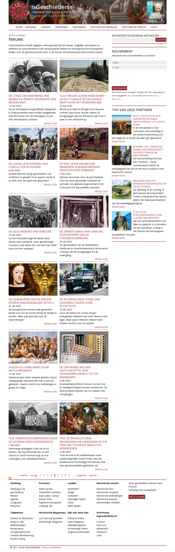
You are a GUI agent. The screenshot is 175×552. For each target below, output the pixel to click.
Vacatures (102, 531)
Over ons (101, 525)
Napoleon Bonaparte (50, 502)
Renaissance (16, 528)
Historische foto (105, 488)
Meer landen (74, 505)
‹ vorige (33, 475)
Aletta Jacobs (46, 488)
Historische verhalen (103, 27)
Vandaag (30, 27)
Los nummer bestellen (51, 518)
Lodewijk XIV (45, 505)
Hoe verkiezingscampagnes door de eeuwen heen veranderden (33, 439)
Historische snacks (134, 27)
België (71, 492)
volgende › (81, 475)
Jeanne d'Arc (45, 499)
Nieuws (21, 35)
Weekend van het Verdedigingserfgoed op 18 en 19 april (150, 183)
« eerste (23, 475)
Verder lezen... (119, 141)
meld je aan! (136, 496)
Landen (45, 27)
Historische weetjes (107, 499)
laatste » (93, 475)
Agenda (14, 499)
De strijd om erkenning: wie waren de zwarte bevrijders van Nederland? (32, 99)
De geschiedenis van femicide (30, 231)
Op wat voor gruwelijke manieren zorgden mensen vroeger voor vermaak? (80, 167)
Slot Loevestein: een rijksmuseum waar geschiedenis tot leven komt (148, 120)
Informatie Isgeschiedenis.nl (107, 514)
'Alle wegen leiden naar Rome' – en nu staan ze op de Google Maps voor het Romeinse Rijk (83, 99)
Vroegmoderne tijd (20, 531)
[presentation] (136, 76)
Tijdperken (79, 27)
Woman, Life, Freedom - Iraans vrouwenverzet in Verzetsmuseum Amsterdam (148, 151)
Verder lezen (50, 123)
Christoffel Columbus (50, 492)
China (71, 502)
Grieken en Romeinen (21, 518)
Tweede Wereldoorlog (22, 535)
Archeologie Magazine (50, 521)
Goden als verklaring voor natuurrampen (29, 368)
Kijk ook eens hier (78, 512)
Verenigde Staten (77, 499)
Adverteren (102, 528)
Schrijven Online (76, 518)
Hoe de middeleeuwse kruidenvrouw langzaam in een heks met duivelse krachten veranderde (83, 443)
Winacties (15, 505)
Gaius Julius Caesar (49, 495)
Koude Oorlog (17, 538)
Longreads (15, 502)
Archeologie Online (78, 528)
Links (99, 535)
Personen (61, 27)
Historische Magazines (52, 512)
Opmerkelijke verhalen (108, 502)
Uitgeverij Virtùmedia (79, 531)
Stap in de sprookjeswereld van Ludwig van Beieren (147, 214)
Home (19, 27)
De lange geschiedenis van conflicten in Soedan (28, 165)
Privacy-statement (51, 547)
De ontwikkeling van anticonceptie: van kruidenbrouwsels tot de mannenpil (79, 372)
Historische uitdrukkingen (110, 495)
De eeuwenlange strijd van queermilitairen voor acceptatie (80, 302)
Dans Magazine (76, 521)
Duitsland (73, 495)
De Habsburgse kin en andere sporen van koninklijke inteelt (32, 300)
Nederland (73, 488)
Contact (101, 521)
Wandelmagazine (77, 525)
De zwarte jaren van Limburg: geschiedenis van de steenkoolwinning (81, 235)
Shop (154, 27)
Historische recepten (107, 492)
